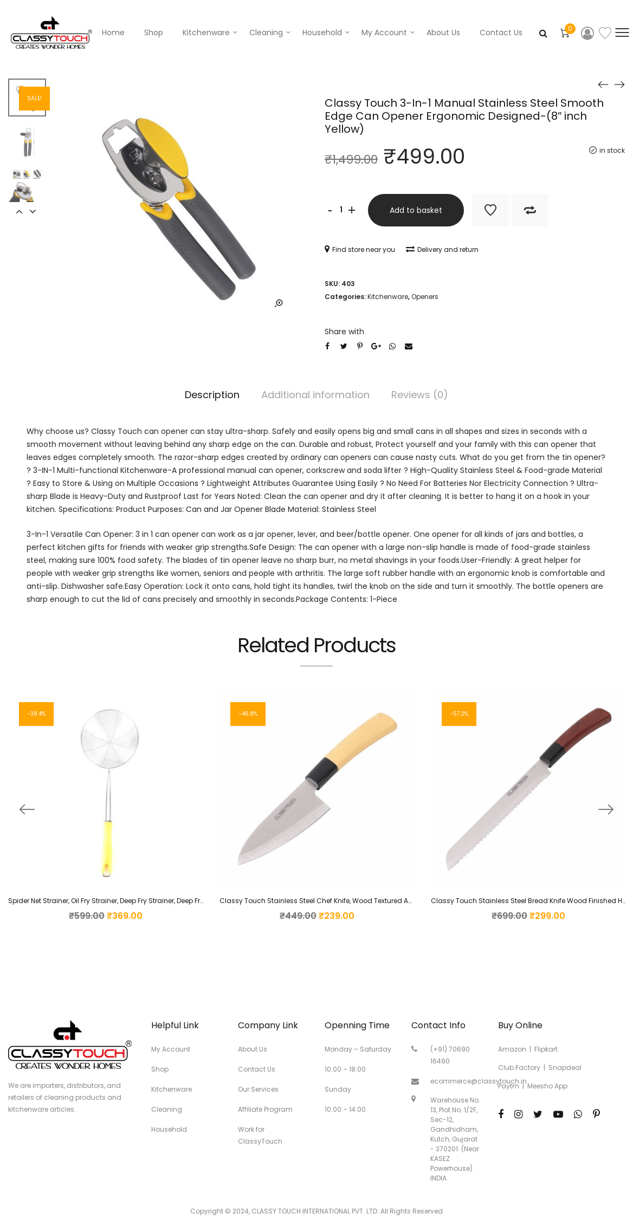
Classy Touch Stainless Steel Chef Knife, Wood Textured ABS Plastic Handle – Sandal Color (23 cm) (382, 900)
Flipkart (546, 1049)
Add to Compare (530, 210)
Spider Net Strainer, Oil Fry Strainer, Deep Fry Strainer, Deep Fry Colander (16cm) (135, 900)
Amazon (512, 1049)
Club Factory (519, 1067)
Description (212, 394)
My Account (170, 1049)
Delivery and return (442, 249)
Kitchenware (206, 32)
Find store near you (360, 249)
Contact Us (501, 32)
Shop (153, 32)
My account (384, 32)
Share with (344, 331)
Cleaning (266, 32)
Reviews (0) (419, 394)
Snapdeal (565, 1067)
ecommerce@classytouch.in (478, 1081)
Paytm (508, 1086)
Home (113, 32)
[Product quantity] (341, 210)
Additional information (315, 394)
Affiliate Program (265, 1109)
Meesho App (547, 1086)
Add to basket (416, 210)
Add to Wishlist (490, 210)
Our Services (258, 1089)
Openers (424, 296)
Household (322, 32)
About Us (443, 32)
